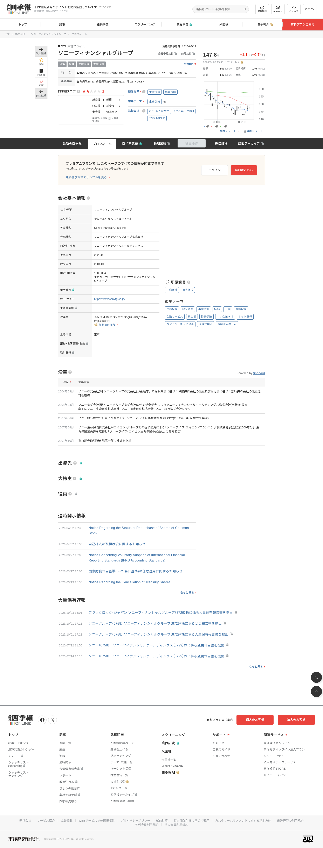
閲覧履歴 (262, 9)
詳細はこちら (244, 170)
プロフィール (102, 144)
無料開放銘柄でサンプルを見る (86, 177)
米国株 (222, 25)
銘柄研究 (101, 24)
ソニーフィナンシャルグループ (48, 34)
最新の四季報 (72, 143)
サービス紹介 (46, 820)
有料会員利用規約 (147, 824)
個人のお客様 (255, 719)
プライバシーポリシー (135, 820)
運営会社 (25, 820)
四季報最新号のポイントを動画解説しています (66, 7)
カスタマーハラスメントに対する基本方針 (243, 820)
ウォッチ (293, 9)
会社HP (188, 64)
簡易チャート (228, 131)
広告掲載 (67, 820)
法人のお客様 (296, 719)
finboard (259, 373)
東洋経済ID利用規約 (290, 820)
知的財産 (162, 820)
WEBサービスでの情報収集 (96, 820)
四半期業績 (130, 143)
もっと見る (187, 592)
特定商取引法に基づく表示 (191, 820)
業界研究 (182, 24)
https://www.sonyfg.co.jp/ (109, 298)
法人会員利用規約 (176, 824)
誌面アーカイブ (249, 143)
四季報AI (262, 25)
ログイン (309, 9)
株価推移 (221, 143)
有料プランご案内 (302, 24)
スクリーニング (141, 24)
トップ (20, 24)
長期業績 (160, 143)
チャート (278, 9)
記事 (60, 24)
